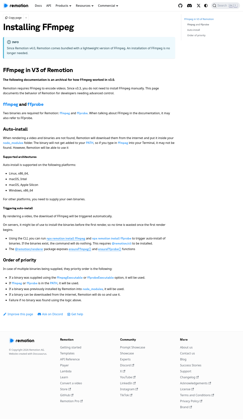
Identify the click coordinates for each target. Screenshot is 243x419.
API (48, 6)
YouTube (128, 377)
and (198, 24)
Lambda (65, 371)
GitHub (66, 395)
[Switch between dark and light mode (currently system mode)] (206, 6)
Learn (64, 377)
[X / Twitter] (198, 5)
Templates (67, 353)
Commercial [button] (106, 6)
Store (65, 389)
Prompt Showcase (132, 347)
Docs (38, 6)
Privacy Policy (191, 401)
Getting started (70, 347)
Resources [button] (83, 6)
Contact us (187, 353)
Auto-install (193, 30)
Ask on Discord (50, 314)
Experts (125, 359)
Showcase (127, 353)
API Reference (70, 359)
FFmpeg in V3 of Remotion (199, 19)
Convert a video (71, 383)
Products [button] (62, 6)
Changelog (189, 377)
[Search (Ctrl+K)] (225, 5)
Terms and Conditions (197, 395)
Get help (75, 314)
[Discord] (189, 5)
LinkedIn (128, 383)
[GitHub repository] (180, 5)
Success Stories (190, 365)
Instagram (129, 389)
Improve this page (18, 314)
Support (185, 371)
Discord (127, 365)
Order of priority (196, 35)
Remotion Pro (71, 401)
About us (186, 347)
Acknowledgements (195, 383)
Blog (183, 359)
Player (64, 365)
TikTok (126, 395)
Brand (186, 407)
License (187, 389)
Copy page (13, 17)
